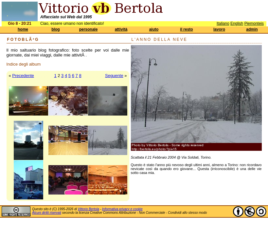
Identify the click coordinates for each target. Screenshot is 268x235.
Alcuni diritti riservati (46, 212)
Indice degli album (24, 64)
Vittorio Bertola (88, 209)
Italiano (223, 23)
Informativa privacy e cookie (122, 209)
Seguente (114, 75)
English (236, 23)
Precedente (23, 75)
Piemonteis (254, 23)
